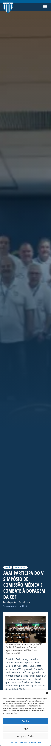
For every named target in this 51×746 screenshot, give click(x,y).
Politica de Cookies (16, 742)
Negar (26, 728)
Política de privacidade (32, 742)
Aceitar (25, 721)
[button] (47, 693)
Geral (7, 567)
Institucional (20, 567)
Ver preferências (25, 736)
